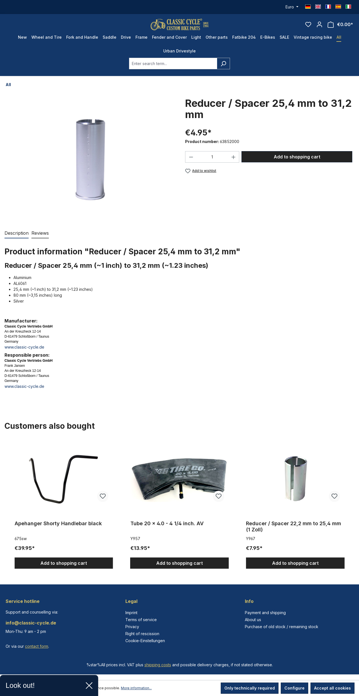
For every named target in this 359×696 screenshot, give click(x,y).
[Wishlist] (308, 27)
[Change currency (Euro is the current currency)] (292, 7)
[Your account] (319, 27)
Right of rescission (142, 633)
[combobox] (173, 69)
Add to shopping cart (297, 162)
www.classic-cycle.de (24, 352)
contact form (36, 646)
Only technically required (249, 688)
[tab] (16, 239)
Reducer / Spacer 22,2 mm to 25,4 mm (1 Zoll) (293, 532)
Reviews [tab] (40, 238)
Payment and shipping (265, 612)
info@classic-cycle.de (31, 623)
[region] (179, 510)
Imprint (131, 612)
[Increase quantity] (234, 162)
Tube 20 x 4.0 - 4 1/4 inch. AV (167, 529)
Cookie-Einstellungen (145, 640)
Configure (294, 688)
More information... (136, 688)
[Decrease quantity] (191, 162)
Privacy (132, 626)
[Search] (223, 69)
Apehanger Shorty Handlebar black (58, 529)
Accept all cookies (332, 688)
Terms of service (141, 619)
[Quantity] (212, 162)
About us (253, 619)
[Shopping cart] (340, 27)
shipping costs (157, 664)
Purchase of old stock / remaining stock (281, 626)
